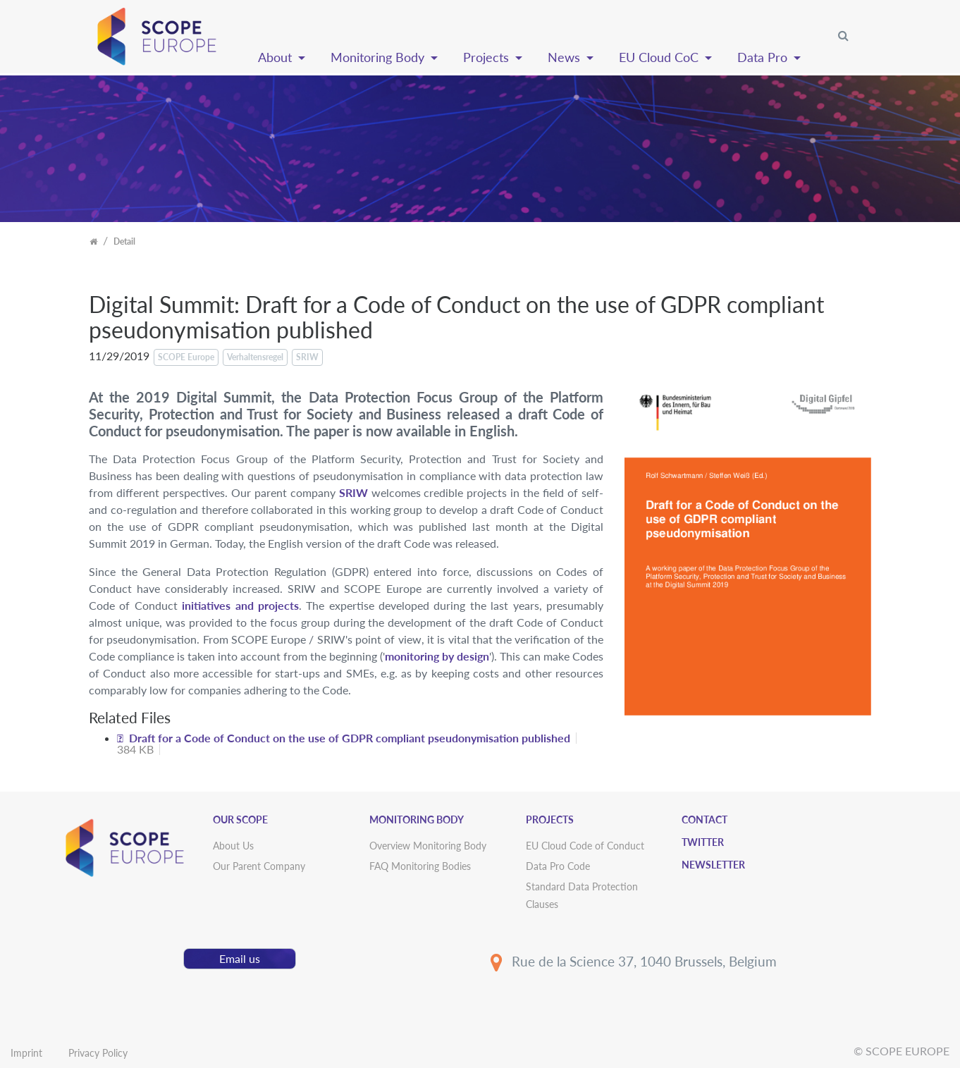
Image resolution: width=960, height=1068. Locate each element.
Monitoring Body (379, 57)
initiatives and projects (240, 605)
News (566, 57)
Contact (704, 819)
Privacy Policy (98, 1053)
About (276, 57)
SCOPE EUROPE (907, 1050)
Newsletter (713, 865)
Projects (487, 57)
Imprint (26, 1053)
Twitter (703, 842)
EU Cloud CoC (660, 57)
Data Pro (764, 57)
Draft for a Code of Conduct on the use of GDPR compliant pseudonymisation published (349, 737)
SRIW (353, 492)
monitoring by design (437, 656)
